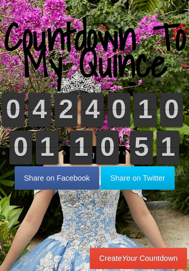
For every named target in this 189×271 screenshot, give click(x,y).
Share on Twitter (137, 178)
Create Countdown (138, 258)
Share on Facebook (57, 178)
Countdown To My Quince (94, 51)
